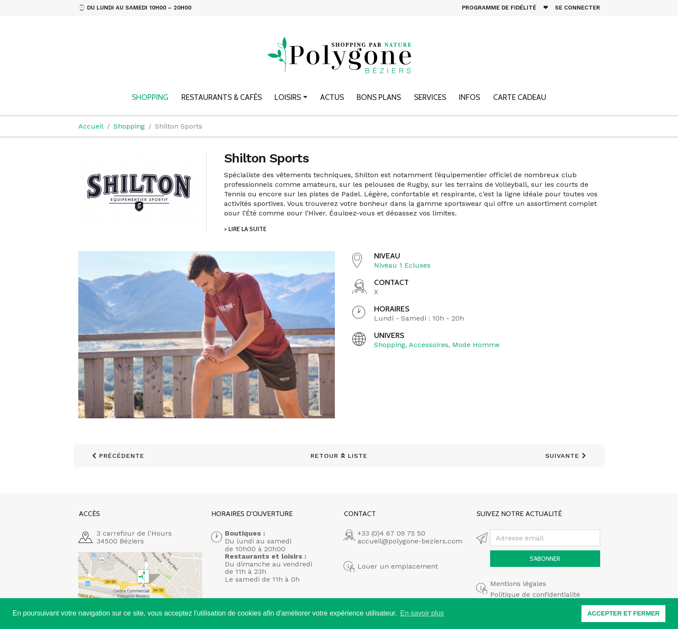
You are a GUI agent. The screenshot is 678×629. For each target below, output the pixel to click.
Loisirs (287, 97)
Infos (469, 97)
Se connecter (577, 7)
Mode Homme (476, 345)
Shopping (150, 97)
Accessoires (428, 345)
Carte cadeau (519, 97)
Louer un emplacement (397, 566)
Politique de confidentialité (535, 595)
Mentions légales (518, 584)
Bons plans (379, 97)
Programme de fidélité (499, 7)
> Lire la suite (245, 229)
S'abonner (545, 559)
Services (430, 97)
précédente (118, 455)
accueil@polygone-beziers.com (409, 541)
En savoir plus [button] (422, 613)
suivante (565, 455)
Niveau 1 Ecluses (402, 265)
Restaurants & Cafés (221, 97)
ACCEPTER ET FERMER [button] (623, 613)
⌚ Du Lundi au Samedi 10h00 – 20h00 (134, 7)
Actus (332, 97)
